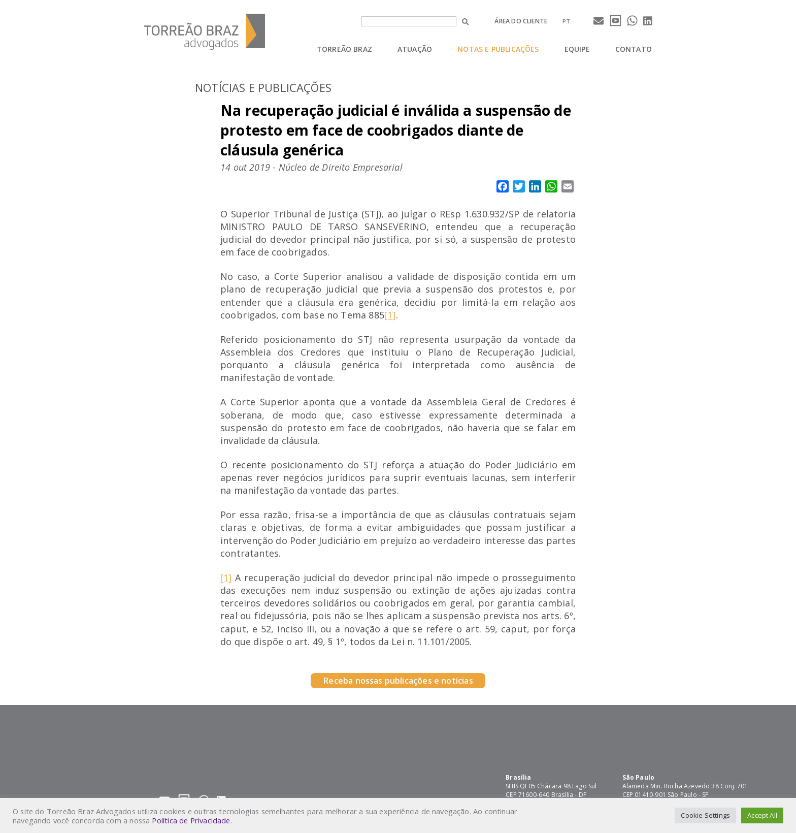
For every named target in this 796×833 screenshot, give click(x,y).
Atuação (414, 49)
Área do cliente (520, 21)
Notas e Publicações (498, 49)
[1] (390, 315)
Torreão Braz (344, 49)
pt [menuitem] (566, 21)
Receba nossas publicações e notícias (398, 680)
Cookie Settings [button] (705, 815)
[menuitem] (566, 21)
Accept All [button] (762, 815)
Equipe (577, 49)
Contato (633, 49)
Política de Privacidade (191, 820)
